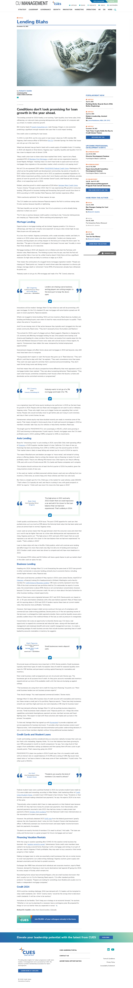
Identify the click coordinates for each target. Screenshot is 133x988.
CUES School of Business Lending (37, 583)
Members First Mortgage (38, 159)
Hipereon (20, 580)
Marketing (79, 10)
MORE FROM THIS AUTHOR (98, 244)
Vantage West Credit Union (68, 185)
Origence (22, 445)
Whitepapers (113, 5)
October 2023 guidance (38, 812)
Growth (56, 10)
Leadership (33, 10)
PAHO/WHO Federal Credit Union (57, 168)
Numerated (54, 722)
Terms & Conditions (109, 958)
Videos (103, 5)
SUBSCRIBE (105, 937)
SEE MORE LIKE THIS (98, 137)
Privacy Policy (111, 962)
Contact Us (64, 956)
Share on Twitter (50, 301)
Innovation (67, 10)
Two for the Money (93, 237)
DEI (104, 10)
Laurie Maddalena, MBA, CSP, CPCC (99, 120)
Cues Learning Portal (68, 950)
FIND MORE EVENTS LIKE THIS (98, 190)
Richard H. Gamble (25, 91)
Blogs (83, 5)
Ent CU (50, 141)
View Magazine (98, 1)
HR (99, 10)
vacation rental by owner (36, 844)
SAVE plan (48, 819)
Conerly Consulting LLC (39, 127)
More (110, 10)
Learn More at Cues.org (30, 971)
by (87, 120)
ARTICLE (99, 103)
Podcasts (92, 5)
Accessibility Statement (107, 966)
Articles (74, 5)
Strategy (22, 10)
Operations (91, 10)
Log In (112, 1)
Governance (45, 10)
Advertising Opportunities (71, 961)
